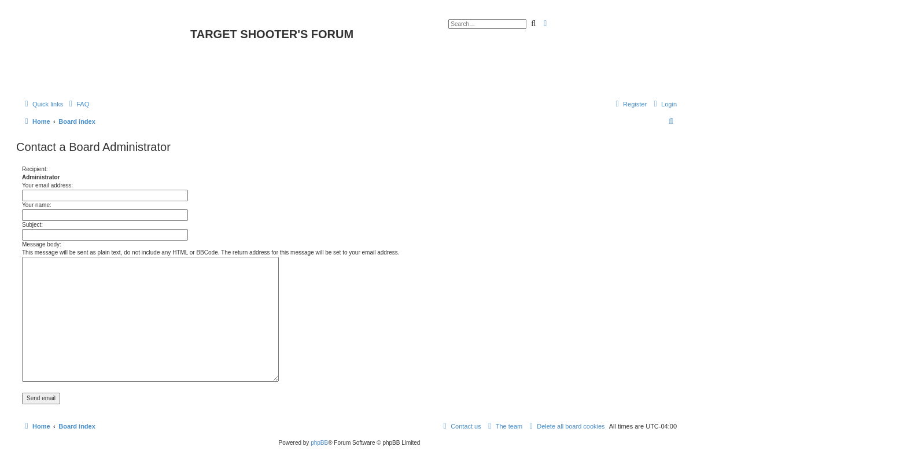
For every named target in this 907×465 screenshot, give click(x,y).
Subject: (32, 225)
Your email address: (47, 185)
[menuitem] (77, 104)
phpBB (319, 443)
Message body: (41, 244)
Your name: (36, 205)
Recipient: (34, 169)
